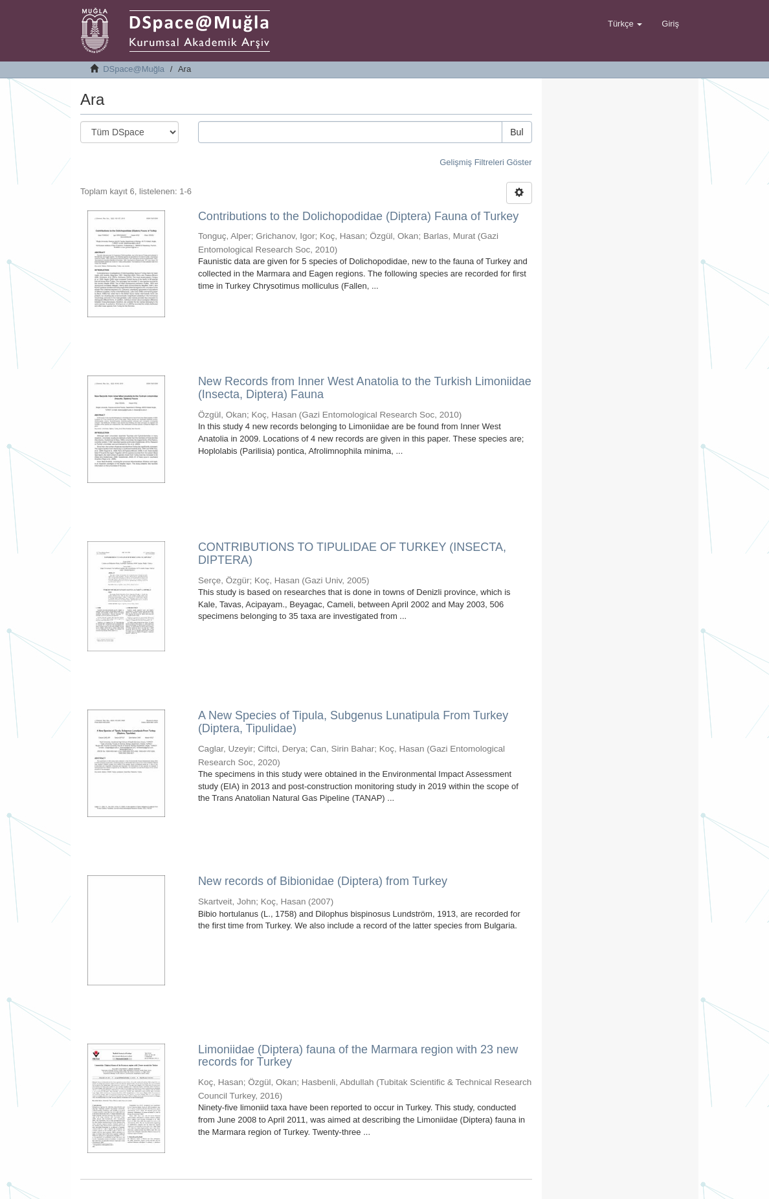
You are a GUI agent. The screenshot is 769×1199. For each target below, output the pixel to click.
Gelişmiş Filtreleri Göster (485, 162)
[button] (625, 24)
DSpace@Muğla (133, 69)
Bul (516, 132)
